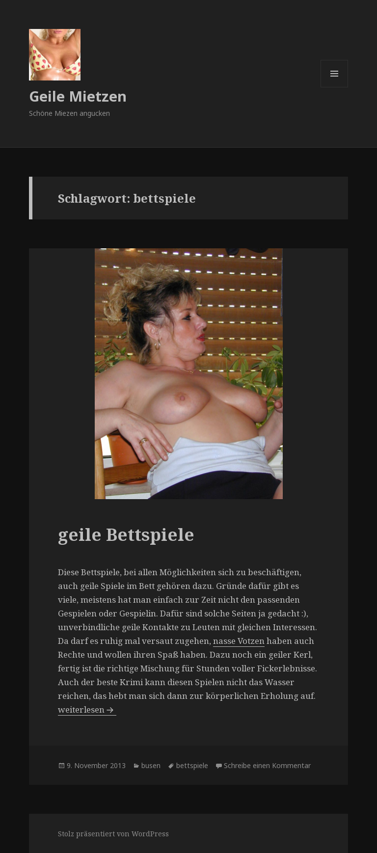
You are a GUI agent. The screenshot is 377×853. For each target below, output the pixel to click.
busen (151, 765)
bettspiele (192, 765)
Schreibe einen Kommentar (267, 765)
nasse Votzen (239, 640)
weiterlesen (87, 709)
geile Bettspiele (126, 534)
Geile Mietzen (78, 96)
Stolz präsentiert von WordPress (113, 833)
